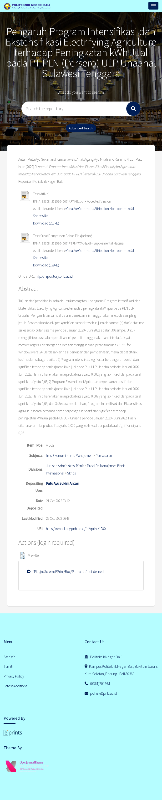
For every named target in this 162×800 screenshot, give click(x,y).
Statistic (9, 656)
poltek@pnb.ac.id (101, 693)
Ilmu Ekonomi (56, 455)
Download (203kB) (46, 223)
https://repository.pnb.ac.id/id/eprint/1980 (76, 528)
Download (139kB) (46, 265)
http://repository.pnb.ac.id (54, 276)
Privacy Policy (14, 676)
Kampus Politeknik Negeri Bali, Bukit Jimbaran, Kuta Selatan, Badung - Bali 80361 (121, 670)
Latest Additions (15, 685)
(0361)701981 (97, 683)
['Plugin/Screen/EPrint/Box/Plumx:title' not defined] (66, 571)
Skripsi (71, 473)
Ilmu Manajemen (80, 455)
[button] (22, 555)
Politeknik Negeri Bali (103, 656)
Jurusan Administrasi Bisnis (65, 466)
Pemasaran (104, 455)
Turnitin (9, 666)
